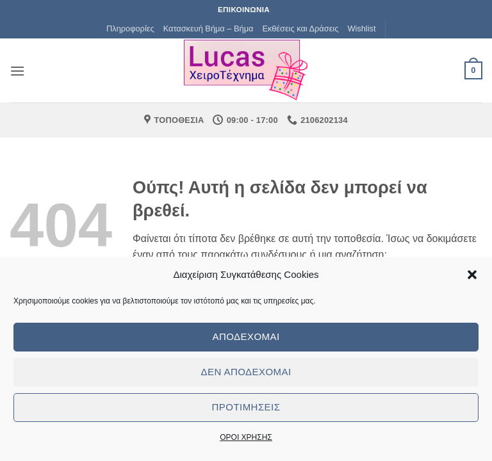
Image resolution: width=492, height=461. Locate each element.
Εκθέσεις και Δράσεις (300, 28)
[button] (472, 274)
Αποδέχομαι (245, 336)
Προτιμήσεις (246, 406)
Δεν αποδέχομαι (246, 371)
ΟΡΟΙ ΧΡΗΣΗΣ (246, 437)
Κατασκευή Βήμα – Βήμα (208, 28)
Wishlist (361, 28)
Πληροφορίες (130, 28)
